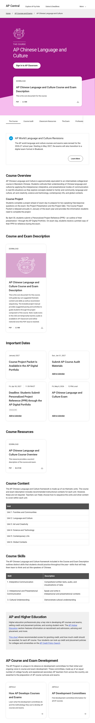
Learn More (75, 159)
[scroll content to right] (86, 119)
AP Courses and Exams (23, 13)
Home (8, 13)
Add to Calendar (58, 374)
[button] (83, 4)
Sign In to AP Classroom (27, 65)
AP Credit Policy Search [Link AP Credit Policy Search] (50, 643)
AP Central (13, 6)
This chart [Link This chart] (13, 637)
